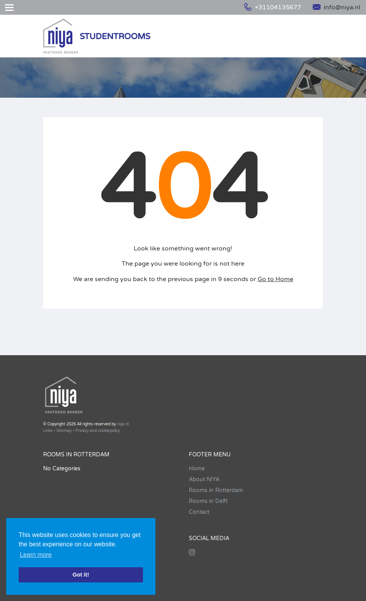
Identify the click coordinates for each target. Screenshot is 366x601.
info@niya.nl (336, 7)
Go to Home (275, 279)
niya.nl (123, 424)
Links (47, 430)
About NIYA (204, 479)
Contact (199, 512)
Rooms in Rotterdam (216, 490)
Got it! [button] (81, 575)
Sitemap (63, 430)
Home (197, 468)
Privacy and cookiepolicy (97, 430)
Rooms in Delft (208, 501)
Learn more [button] (36, 554)
